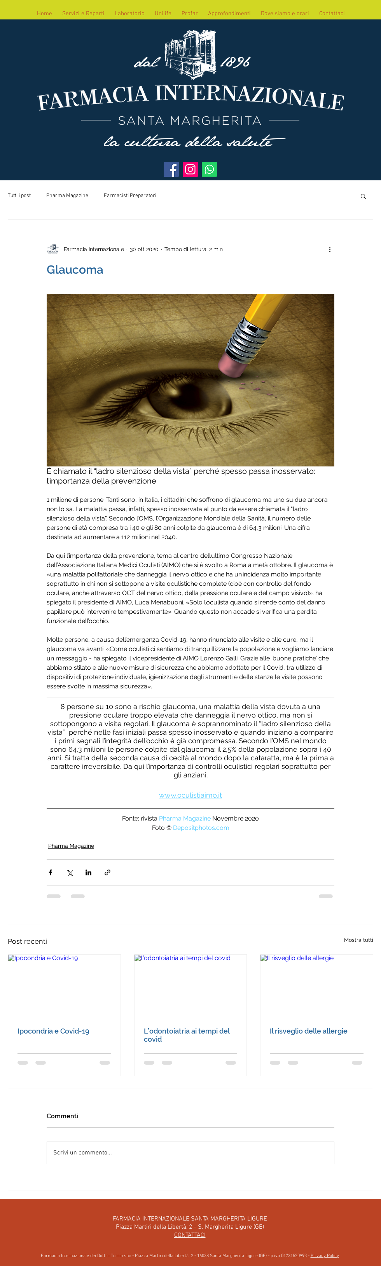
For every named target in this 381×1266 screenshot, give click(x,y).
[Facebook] (171, 169)
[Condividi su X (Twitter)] (69, 872)
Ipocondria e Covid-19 (53, 1031)
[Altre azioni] (329, 249)
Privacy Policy (325, 1256)
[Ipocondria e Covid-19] (64, 986)
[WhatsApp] (209, 169)
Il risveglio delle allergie (309, 1031)
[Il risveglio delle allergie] (316, 986)
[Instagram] (190, 169)
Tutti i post (19, 195)
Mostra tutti (358, 940)
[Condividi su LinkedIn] (88, 872)
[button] (363, 196)
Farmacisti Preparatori (130, 195)
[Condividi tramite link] (107, 872)
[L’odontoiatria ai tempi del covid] (191, 986)
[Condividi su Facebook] (50, 872)
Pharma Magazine (67, 195)
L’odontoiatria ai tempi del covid (186, 1035)
